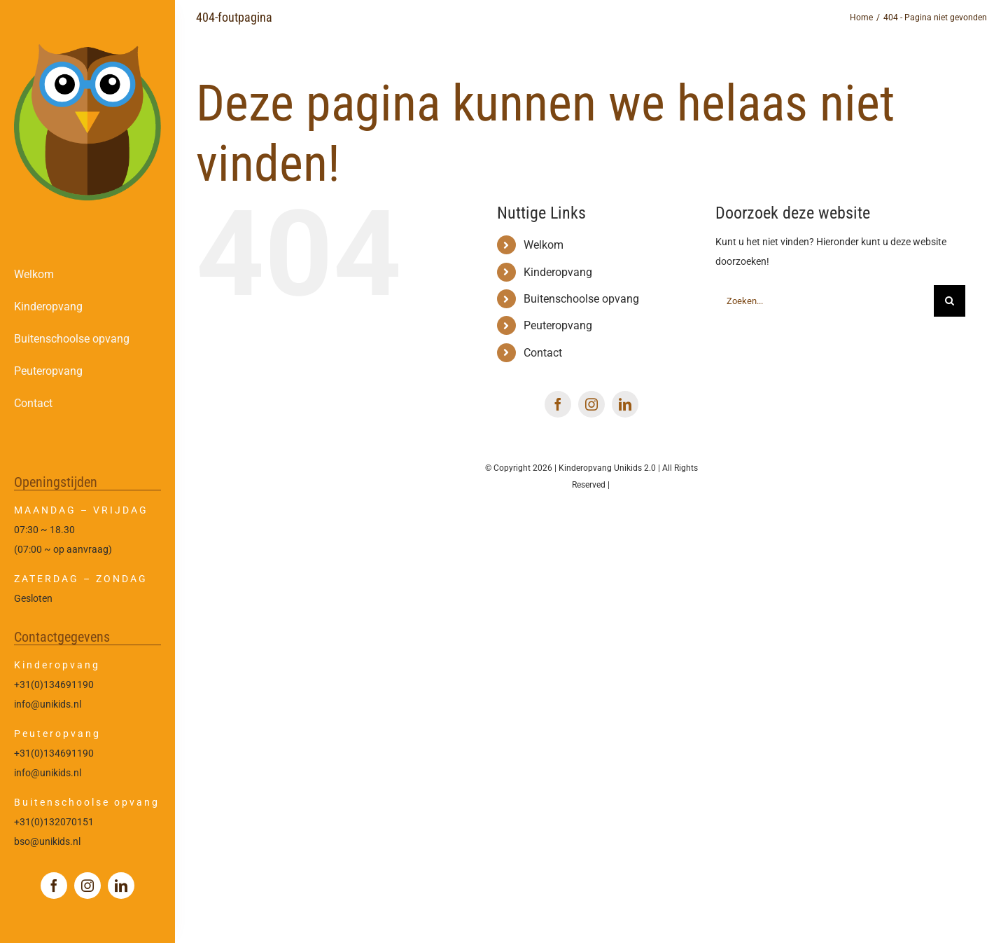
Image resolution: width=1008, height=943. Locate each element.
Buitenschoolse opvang (581, 298)
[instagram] (87, 885)
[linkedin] (121, 885)
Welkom (544, 245)
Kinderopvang (558, 272)
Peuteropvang (558, 325)
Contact (543, 352)
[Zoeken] (949, 301)
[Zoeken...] (824, 301)
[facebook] (54, 885)
